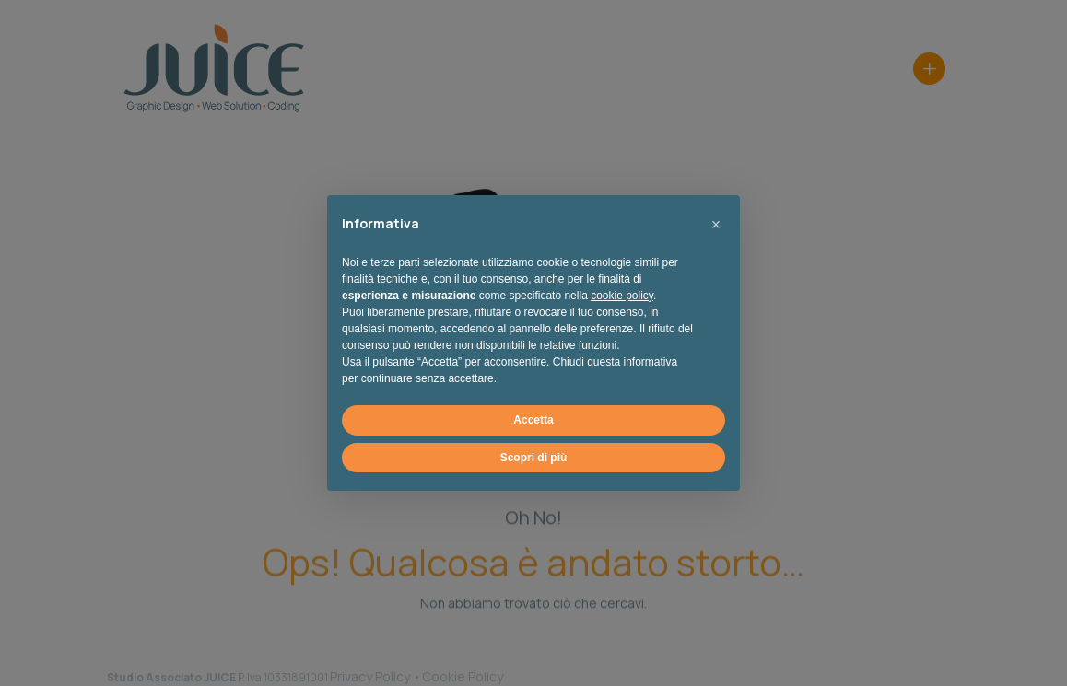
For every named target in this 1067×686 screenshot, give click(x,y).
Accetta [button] (533, 419)
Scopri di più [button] (534, 457)
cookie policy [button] (622, 295)
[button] (716, 224)
